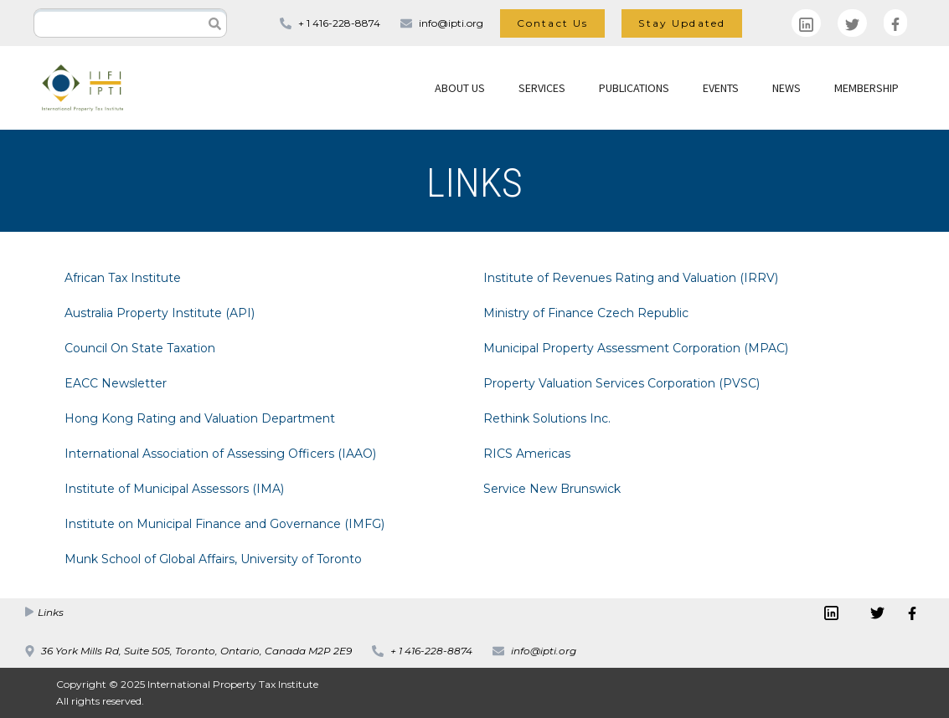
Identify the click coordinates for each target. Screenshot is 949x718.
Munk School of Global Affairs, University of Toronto (213, 559)
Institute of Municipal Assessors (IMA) (174, 488)
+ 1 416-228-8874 (339, 23)
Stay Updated (681, 23)
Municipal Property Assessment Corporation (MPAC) (635, 348)
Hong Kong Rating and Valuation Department (199, 418)
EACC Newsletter (115, 383)
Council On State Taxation (139, 348)
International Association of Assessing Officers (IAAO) (220, 453)
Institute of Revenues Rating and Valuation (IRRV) (630, 277)
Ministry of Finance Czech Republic (586, 313)
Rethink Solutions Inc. (547, 418)
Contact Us (553, 23)
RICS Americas (526, 453)
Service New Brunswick (552, 488)
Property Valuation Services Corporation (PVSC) (621, 383)
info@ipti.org (451, 23)
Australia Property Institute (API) (159, 313)
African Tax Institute (122, 277)
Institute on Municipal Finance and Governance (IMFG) (224, 523)
